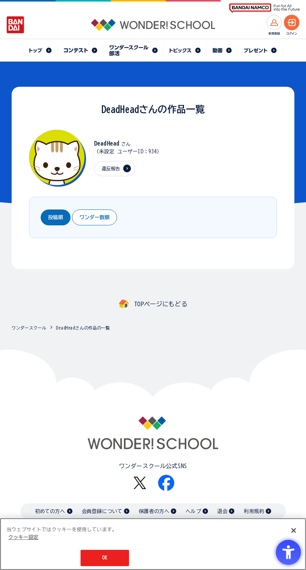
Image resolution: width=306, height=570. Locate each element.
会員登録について (102, 511)
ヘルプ (193, 511)
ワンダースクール (29, 328)
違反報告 (110, 168)
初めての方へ (50, 511)
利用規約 (254, 511)
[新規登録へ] (274, 22)
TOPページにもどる (160, 304)
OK (104, 557)
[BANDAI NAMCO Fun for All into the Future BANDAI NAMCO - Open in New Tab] (264, 8)
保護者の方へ (154, 511)
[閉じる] (293, 530)
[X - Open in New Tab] (140, 483)
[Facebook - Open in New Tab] (166, 483)
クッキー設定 (23, 537)
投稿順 (55, 217)
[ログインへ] (291, 22)
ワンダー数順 (94, 217)
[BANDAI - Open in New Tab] (15, 24)
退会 (222, 511)
